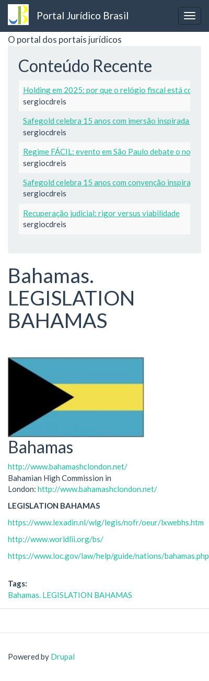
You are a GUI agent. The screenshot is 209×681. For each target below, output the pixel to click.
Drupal (63, 656)
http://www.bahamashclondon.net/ (67, 466)
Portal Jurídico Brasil (83, 15)
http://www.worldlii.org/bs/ (55, 539)
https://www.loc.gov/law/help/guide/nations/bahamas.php (108, 555)
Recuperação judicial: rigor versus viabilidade (101, 213)
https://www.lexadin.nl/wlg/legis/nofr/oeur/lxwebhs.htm (106, 522)
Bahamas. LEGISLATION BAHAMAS (70, 595)
